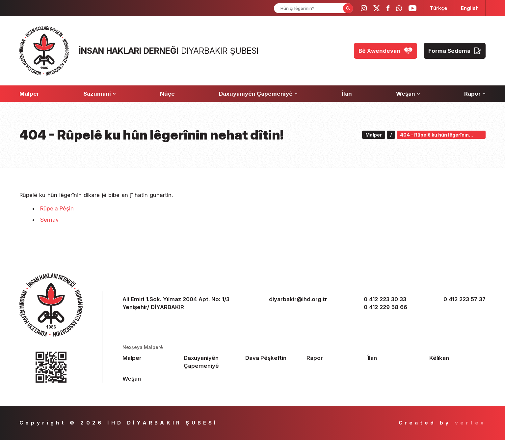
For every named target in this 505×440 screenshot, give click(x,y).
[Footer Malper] (150, 358)
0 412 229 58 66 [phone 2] (385, 307)
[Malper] (29, 93)
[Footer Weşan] (150, 379)
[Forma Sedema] (455, 51)
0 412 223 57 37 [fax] (464, 299)
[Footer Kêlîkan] (457, 358)
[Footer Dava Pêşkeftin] (273, 358)
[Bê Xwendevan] (385, 51)
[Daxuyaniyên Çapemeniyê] (258, 93)
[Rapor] (475, 93)
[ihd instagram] (364, 8)
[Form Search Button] (348, 8)
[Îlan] (347, 93)
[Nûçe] (167, 93)
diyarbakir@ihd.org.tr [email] (298, 299)
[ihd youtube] (412, 8)
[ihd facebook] (387, 8)
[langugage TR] (438, 8)
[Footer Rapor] (334, 358)
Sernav (49, 219)
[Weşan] (408, 93)
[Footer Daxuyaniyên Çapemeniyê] (212, 362)
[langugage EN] (470, 8)
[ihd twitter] (376, 8)
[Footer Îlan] (396, 358)
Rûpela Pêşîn (57, 208)
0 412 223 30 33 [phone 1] (385, 299)
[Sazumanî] (99, 93)
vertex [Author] (470, 423)
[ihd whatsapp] (399, 8)
